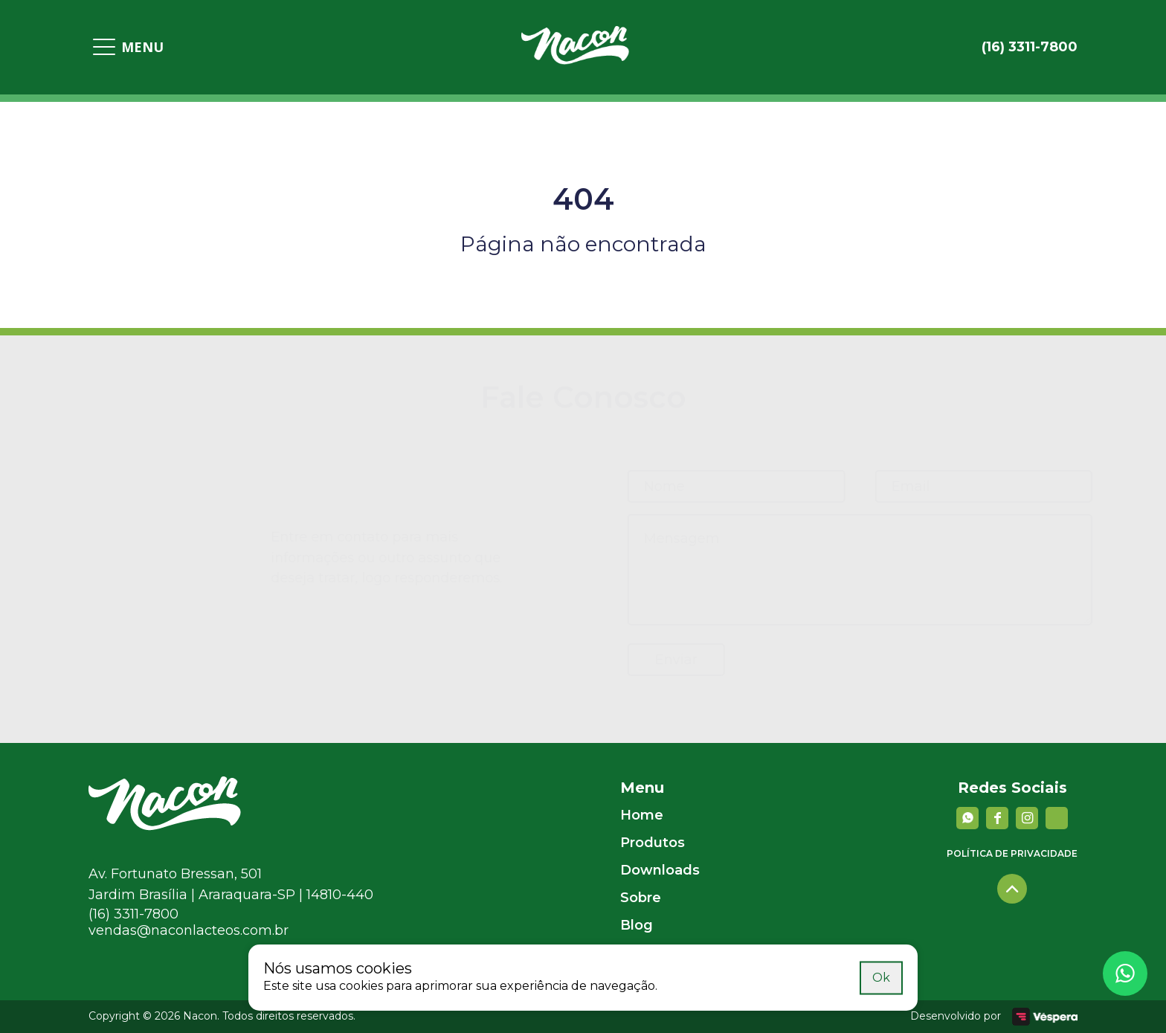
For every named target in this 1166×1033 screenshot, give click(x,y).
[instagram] (1027, 818)
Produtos (652, 842)
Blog (636, 925)
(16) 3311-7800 (133, 914)
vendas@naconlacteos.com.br (188, 930)
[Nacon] (164, 826)
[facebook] (997, 818)
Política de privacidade (1012, 853)
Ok (881, 977)
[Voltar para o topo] (1012, 889)
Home (641, 815)
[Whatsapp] (1125, 973)
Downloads (660, 870)
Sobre (640, 897)
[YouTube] (1057, 818)
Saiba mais (822, 977)
